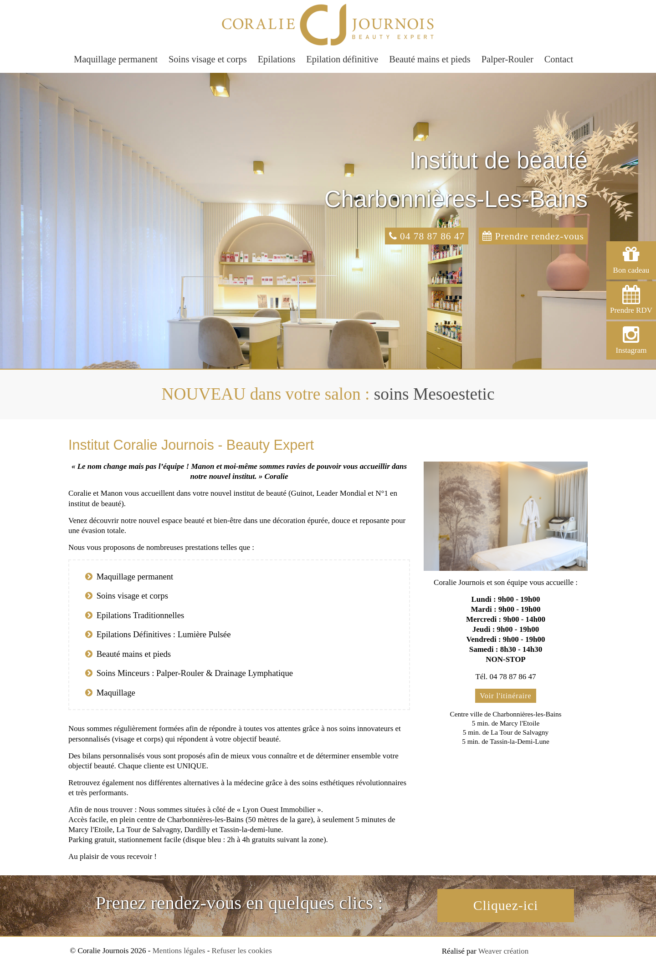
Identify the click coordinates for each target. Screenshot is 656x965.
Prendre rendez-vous (531, 236)
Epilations (277, 59)
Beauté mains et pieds (429, 59)
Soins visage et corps (208, 59)
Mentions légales (179, 951)
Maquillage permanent (116, 59)
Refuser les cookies (242, 951)
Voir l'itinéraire (505, 696)
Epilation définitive (342, 59)
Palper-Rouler (507, 59)
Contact (558, 59)
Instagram (631, 340)
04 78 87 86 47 (422, 236)
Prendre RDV (631, 300)
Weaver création (503, 952)
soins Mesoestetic (434, 394)
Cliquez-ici (505, 906)
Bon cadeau (631, 259)
